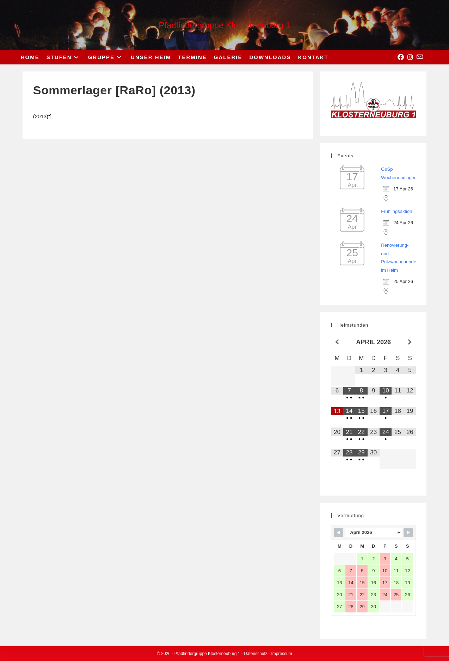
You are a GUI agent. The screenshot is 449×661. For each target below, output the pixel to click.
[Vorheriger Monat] (337, 342)
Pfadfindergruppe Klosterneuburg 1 (224, 25)
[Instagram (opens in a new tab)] (410, 57)
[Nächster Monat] (410, 342)
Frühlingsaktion (396, 211)
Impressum (281, 653)
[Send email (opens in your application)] (420, 57)
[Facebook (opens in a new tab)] (401, 57)
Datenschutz (255, 653)
